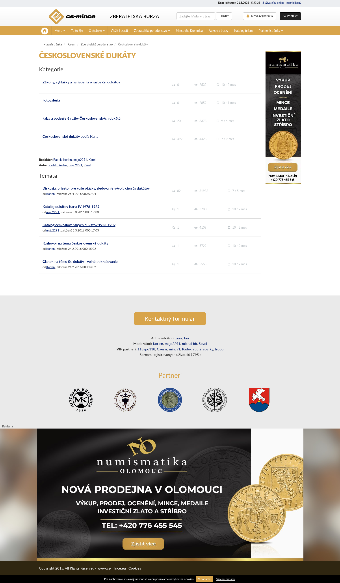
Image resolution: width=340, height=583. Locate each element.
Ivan (178, 338)
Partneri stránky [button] (271, 30)
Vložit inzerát (119, 30)
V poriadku (205, 579)
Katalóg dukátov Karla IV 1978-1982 (71, 206)
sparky (208, 349)
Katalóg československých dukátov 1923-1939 (79, 225)
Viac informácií (225, 579)
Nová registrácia (260, 16)
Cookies (134, 568)
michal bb (189, 343)
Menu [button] (59, 30)
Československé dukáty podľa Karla (70, 136)
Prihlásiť (290, 16)
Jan (186, 338)
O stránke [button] (97, 30)
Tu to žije (77, 30)
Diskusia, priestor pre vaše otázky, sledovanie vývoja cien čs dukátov (96, 188)
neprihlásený (293, 2)
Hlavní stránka (52, 44)
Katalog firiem (243, 30)
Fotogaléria (51, 100)
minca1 (174, 349)
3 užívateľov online (273, 2)
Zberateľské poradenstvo (97, 44)
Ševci (203, 343)
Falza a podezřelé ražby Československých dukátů (82, 118)
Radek (57, 160)
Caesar (162, 349)
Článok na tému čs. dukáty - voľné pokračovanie (80, 261)
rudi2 (197, 349)
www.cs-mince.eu (111, 568)
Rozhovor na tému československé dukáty (75, 243)
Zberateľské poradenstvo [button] (152, 30)
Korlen (67, 160)
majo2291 (80, 160)
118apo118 (146, 349)
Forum (71, 44)
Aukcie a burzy (218, 30)
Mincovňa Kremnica (189, 30)
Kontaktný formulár (170, 318)
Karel (92, 160)
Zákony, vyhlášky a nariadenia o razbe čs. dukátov (81, 82)
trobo (219, 349)
